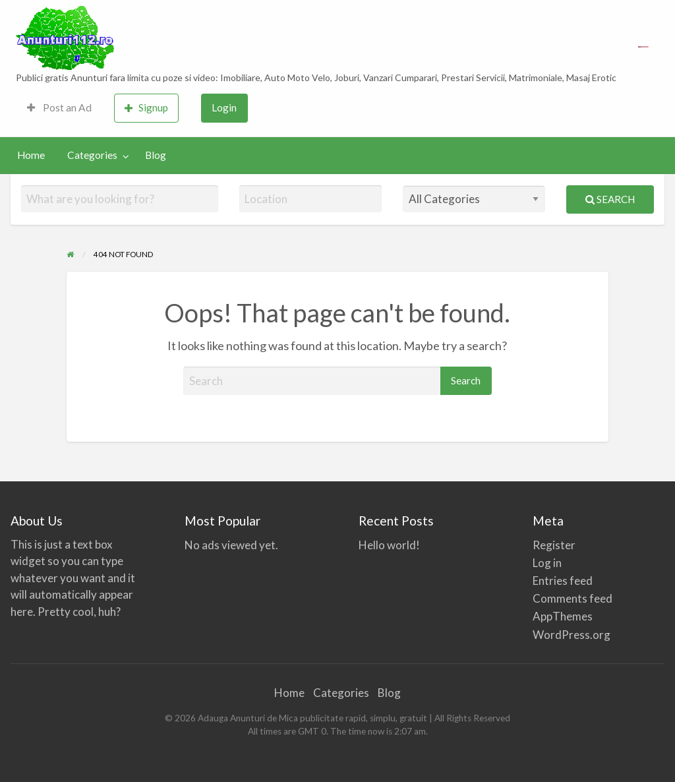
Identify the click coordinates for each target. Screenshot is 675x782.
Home (31, 155)
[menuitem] (59, 108)
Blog (155, 155)
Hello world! (389, 545)
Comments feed (572, 598)
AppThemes (563, 616)
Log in (547, 563)
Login (224, 107)
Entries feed (563, 580)
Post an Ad (59, 107)
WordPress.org (571, 635)
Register (554, 545)
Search (610, 199)
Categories (92, 155)
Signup (146, 108)
